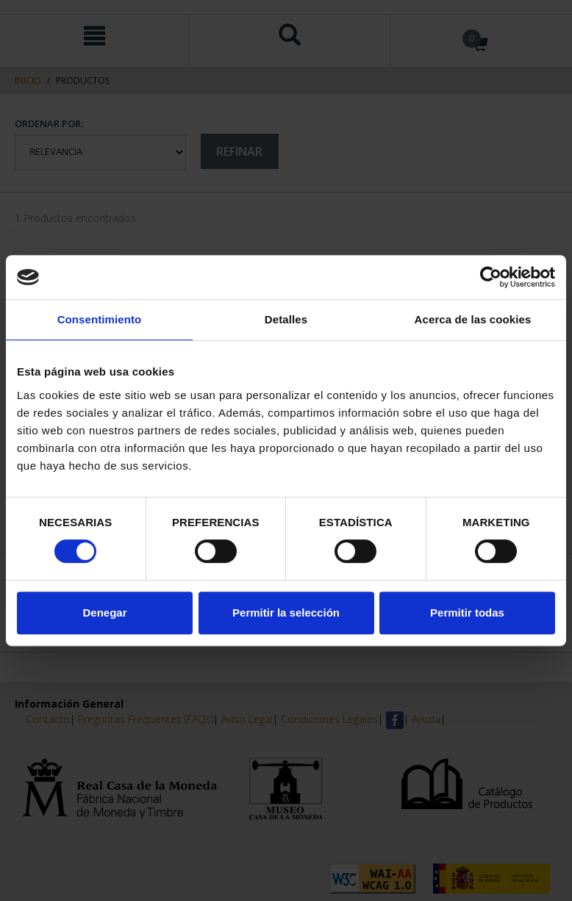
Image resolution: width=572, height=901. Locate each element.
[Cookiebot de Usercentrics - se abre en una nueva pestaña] (490, 277)
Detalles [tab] (286, 319)
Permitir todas (467, 612)
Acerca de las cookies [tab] (473, 319)
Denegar (104, 612)
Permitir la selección (286, 612)
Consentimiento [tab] (99, 319)
